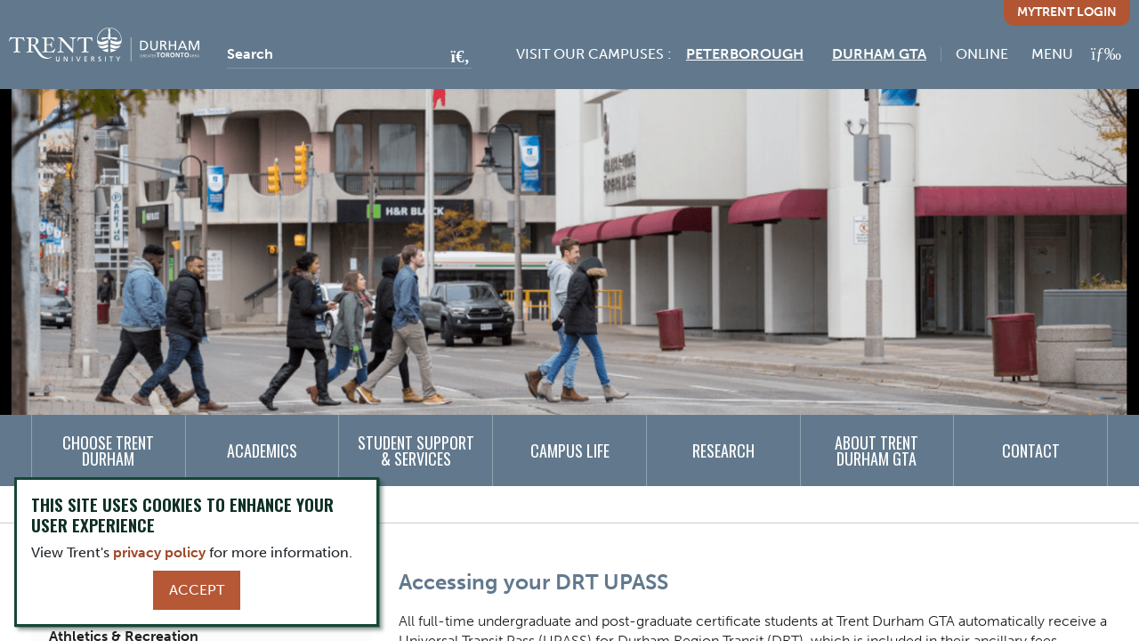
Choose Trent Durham (108, 450)
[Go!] (455, 58)
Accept (196, 589)
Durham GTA (879, 53)
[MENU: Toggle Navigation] (1076, 54)
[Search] (349, 54)
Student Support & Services (416, 450)
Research (723, 450)
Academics (262, 450)
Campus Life (570, 450)
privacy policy (159, 552)
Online (982, 53)
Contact (1031, 450)
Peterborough (745, 53)
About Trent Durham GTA (876, 450)
